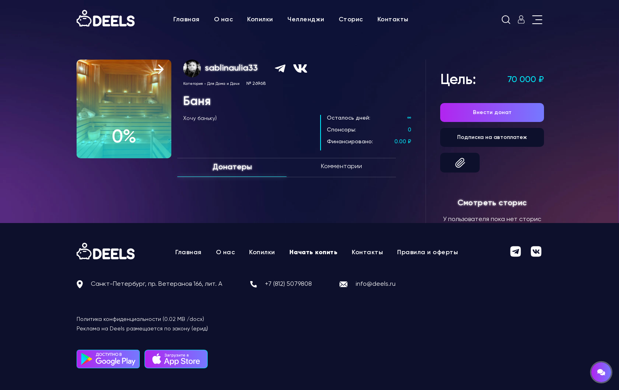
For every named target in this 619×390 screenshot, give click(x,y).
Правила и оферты (427, 252)
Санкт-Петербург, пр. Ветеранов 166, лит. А (156, 284)
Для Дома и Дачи (223, 84)
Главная (186, 20)
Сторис (351, 20)
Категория (193, 84)
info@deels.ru (376, 284)
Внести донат (492, 112)
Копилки (260, 20)
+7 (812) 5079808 (288, 284)
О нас (223, 20)
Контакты (393, 20)
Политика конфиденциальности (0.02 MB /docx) (140, 319)
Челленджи (306, 20)
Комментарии (341, 166)
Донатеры (232, 167)
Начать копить (313, 252)
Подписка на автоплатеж (492, 137)
